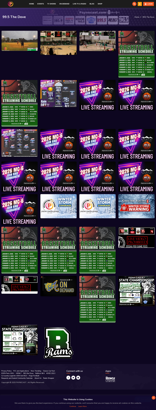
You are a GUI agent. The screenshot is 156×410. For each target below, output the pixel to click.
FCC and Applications (21, 371)
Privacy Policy (6, 371)
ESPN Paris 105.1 (7, 373)
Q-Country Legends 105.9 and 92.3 (14, 376)
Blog (92, 4)
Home (31, 4)
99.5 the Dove (28, 373)
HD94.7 (18, 373)
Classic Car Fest (49, 371)
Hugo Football (34, 376)
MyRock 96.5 (40, 373)
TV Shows (51, 4)
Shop (100, 4)
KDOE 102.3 (50, 373)
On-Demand (64, 4)
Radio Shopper (48, 378)
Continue (72, 406)
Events (40, 4)
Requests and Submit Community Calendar (17, 378)
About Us (38, 378)
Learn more (82, 406)
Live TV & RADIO (79, 4)
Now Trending (36, 371)
